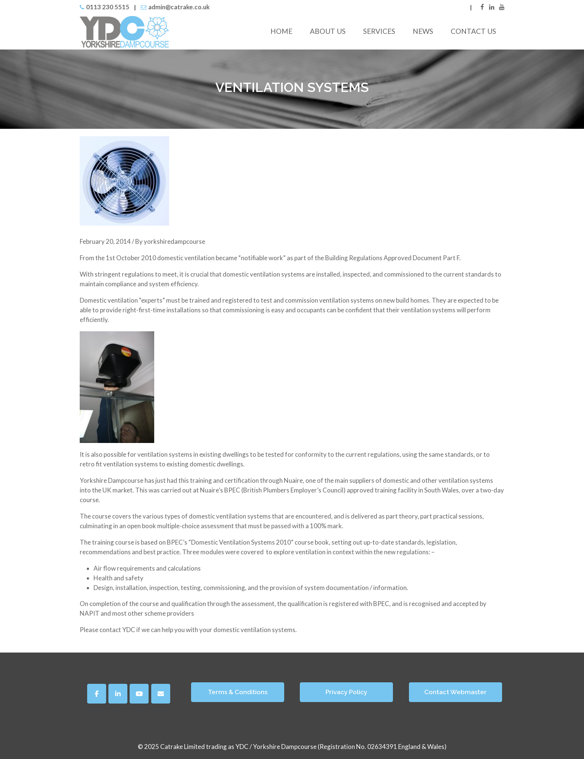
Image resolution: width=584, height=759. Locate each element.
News (423, 31)
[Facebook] (96, 694)
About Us (328, 31)
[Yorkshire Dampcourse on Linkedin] (117, 694)
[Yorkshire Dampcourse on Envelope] (160, 694)
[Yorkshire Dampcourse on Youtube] (139, 694)
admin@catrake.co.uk (179, 7)
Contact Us (473, 31)
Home (281, 31)
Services (379, 31)
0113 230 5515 (107, 7)
